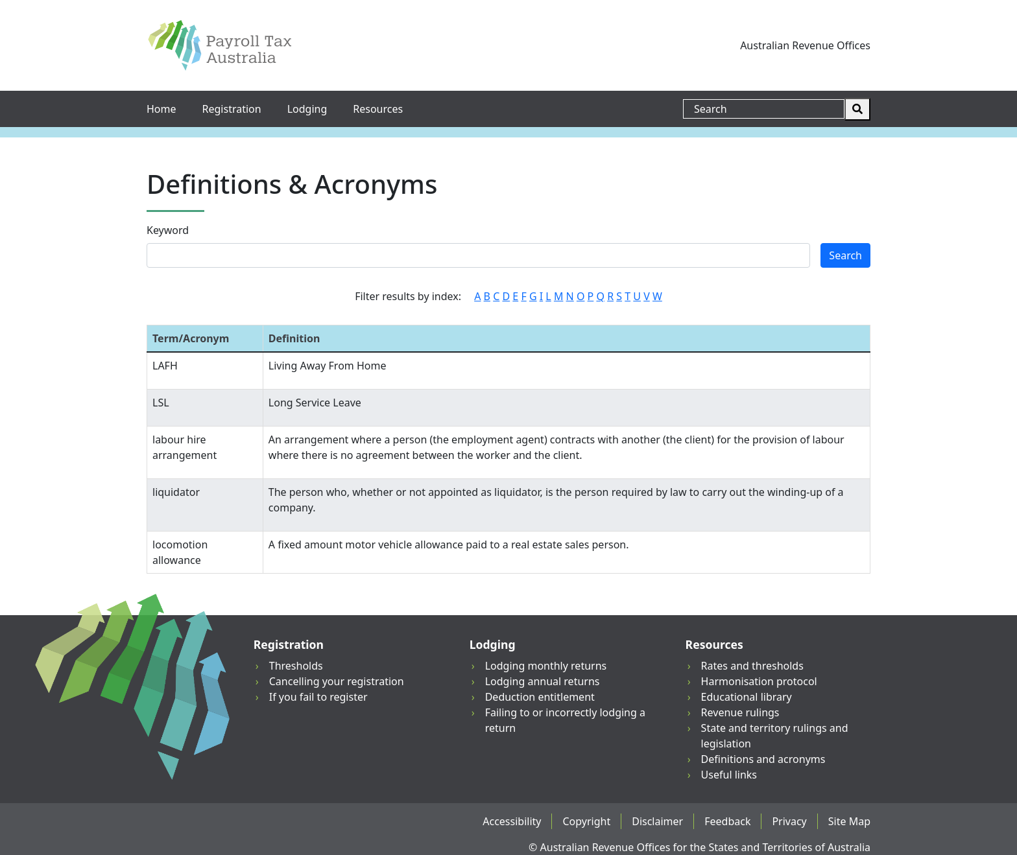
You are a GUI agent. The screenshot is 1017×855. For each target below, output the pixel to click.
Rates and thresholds (752, 666)
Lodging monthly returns (546, 666)
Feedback (727, 821)
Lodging (307, 109)
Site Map (849, 821)
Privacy (789, 821)
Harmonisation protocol (759, 681)
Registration (231, 109)
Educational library (746, 697)
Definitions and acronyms (763, 759)
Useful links (729, 774)
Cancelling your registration (336, 681)
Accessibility (512, 821)
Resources (378, 109)
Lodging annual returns (542, 681)
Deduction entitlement (540, 697)
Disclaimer (657, 821)
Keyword (168, 230)
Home (161, 109)
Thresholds (296, 666)
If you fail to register (318, 697)
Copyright (586, 821)
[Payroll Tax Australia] (220, 45)
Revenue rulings (740, 712)
